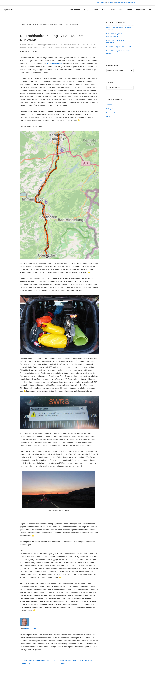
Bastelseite (110, 2)
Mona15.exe (75, 47)
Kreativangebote (120, 2)
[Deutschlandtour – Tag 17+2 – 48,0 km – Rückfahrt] (51, 45)
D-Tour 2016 (80, 45)
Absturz (23, 47)
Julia (120, 9)
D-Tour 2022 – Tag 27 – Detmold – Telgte (119, 47)
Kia (69, 47)
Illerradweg (55, 47)
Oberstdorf (83, 47)
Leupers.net (8, 9)
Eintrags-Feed (110, 109)
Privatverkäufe (130, 2)
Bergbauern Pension (54, 64)
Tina (113, 9)
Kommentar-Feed (111, 113)
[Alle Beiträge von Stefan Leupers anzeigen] (27, 45)
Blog (86, 9)
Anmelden (109, 105)
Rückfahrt (93, 47)
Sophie (129, 9)
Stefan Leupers (30, 629)
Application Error (33, 47)
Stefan (104, 9)
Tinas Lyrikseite (101, 2)
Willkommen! (75, 9)
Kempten (64, 47)
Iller (48, 47)
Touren (95, 9)
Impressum (140, 9)
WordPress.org (111, 117)
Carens (43, 47)
